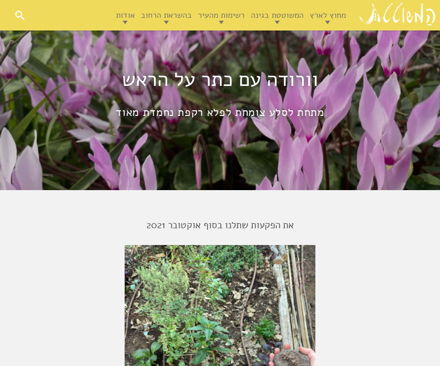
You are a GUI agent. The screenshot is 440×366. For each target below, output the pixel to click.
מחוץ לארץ (328, 15)
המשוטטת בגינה (277, 15)
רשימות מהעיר (221, 15)
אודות (125, 15)
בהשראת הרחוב (166, 15)
